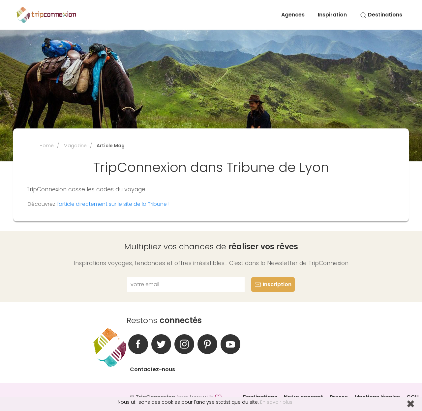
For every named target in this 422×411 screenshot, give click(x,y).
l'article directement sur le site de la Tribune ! (113, 204)
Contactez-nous (152, 369)
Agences (293, 14)
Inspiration (332, 14)
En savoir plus (276, 402)
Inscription (273, 284)
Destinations (381, 14)
